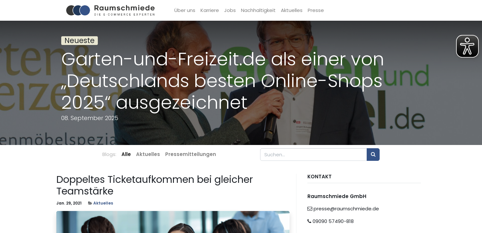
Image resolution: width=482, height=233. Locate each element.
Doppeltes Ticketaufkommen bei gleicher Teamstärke (154, 185)
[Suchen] (373, 154)
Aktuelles (103, 203)
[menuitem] (187, 10)
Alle (126, 154)
